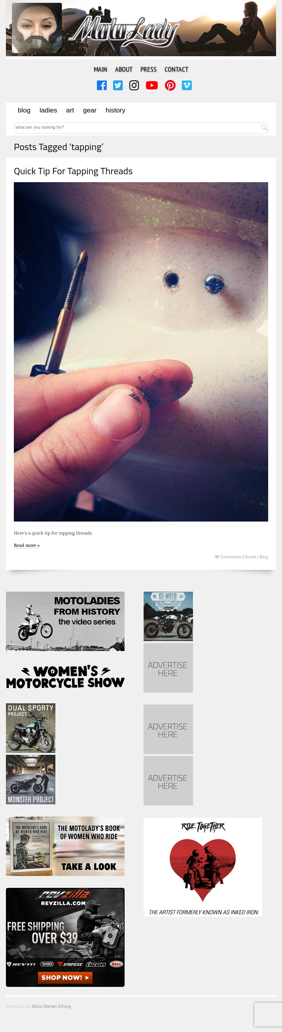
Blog (24, 110)
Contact (176, 69)
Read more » (27, 545)
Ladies (48, 110)
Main (100, 69)
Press (148, 69)
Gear (90, 110)
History (115, 110)
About (123, 69)
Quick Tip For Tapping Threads (73, 171)
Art (70, 110)
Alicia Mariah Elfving (51, 1006)
